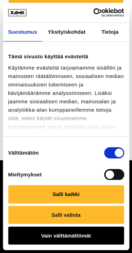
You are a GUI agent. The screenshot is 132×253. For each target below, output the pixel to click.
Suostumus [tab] (22, 32)
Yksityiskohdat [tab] (67, 32)
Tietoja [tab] (110, 32)
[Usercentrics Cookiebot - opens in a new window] (94, 12)
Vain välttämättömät (66, 236)
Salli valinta (66, 215)
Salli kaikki (66, 194)
